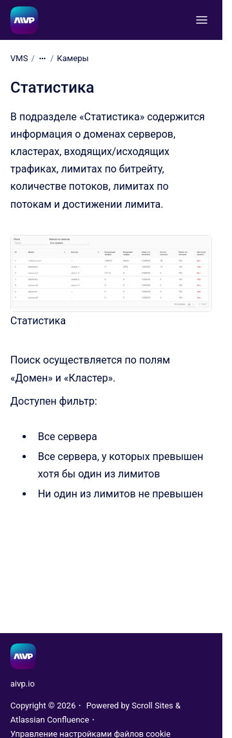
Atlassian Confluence (49, 719)
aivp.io (22, 683)
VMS (19, 58)
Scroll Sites (152, 705)
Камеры (72, 58)
